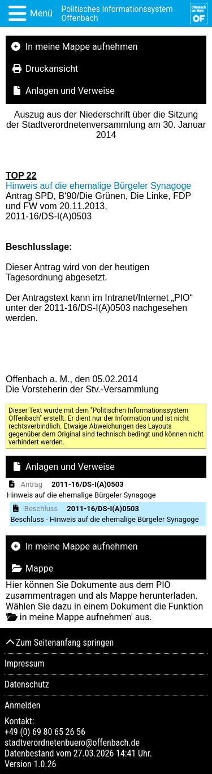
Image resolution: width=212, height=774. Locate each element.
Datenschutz (27, 684)
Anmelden (22, 705)
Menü (41, 13)
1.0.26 (44, 764)
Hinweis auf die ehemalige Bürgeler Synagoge (98, 186)
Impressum (25, 663)
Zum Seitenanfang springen (59, 642)
